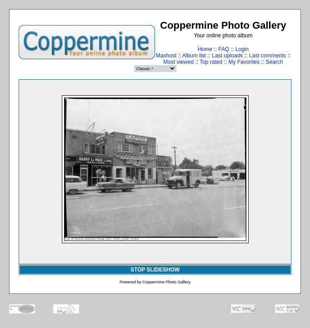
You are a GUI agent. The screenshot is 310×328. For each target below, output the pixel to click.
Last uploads (227, 55)
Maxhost (166, 55)
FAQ (223, 49)
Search (274, 62)
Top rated (211, 62)
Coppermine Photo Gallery (166, 282)
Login (242, 49)
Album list (194, 55)
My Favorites (244, 62)
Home (205, 49)
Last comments (267, 55)
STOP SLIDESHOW (155, 269)
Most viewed (178, 62)
